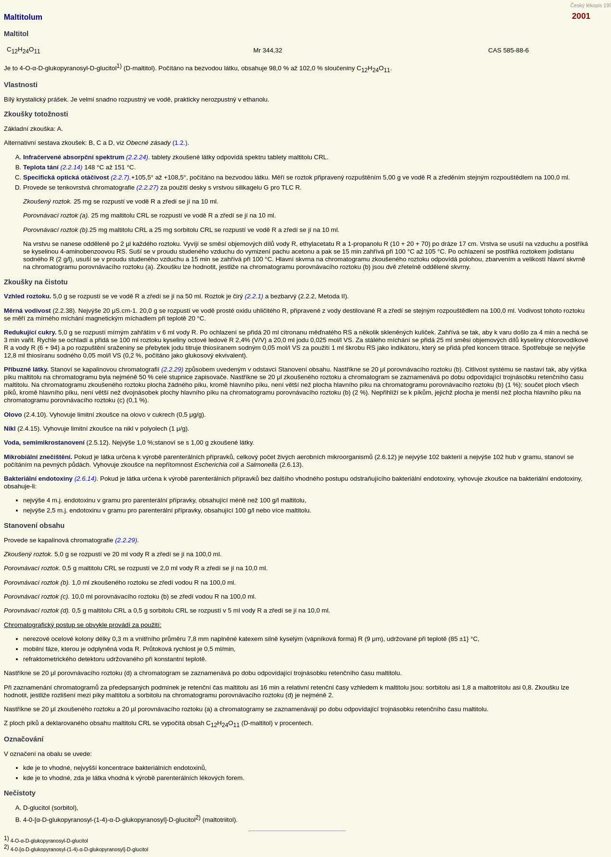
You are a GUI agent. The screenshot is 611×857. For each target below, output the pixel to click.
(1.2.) (179, 142)
